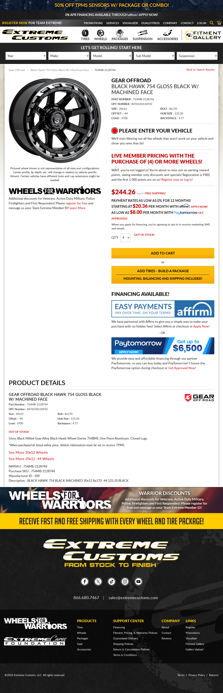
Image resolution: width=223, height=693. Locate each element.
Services (112, 23)
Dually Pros (150, 23)
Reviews (166, 638)
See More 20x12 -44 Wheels (31, 459)
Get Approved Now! (182, 368)
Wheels (100, 35)
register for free (76, 203)
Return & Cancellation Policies (131, 649)
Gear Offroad (17, 70)
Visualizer (130, 23)
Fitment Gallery (195, 644)
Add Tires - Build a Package (162, 275)
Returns (213, 675)
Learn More (77, 208)
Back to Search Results (200, 69)
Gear (80, 644)
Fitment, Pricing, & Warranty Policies (135, 633)
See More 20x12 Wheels (28, 453)
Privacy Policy (196, 675)
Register (190, 627)
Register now (170, 179)
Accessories (167, 35)
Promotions (93, 23)
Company (170, 23)
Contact (187, 23)
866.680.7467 (86, 598)
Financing (119, 627)
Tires (85, 35)
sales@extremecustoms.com (133, 598)
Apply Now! (199, 207)
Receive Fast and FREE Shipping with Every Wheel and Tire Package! (111, 522)
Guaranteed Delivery (125, 638)
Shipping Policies (123, 644)
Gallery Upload (194, 649)
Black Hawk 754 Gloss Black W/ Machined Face (59, 70)
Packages (120, 35)
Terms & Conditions (125, 655)
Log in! (188, 179)
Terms (180, 675)
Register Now (14, 23)
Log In (201, 23)
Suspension (142, 35)
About (165, 627)
